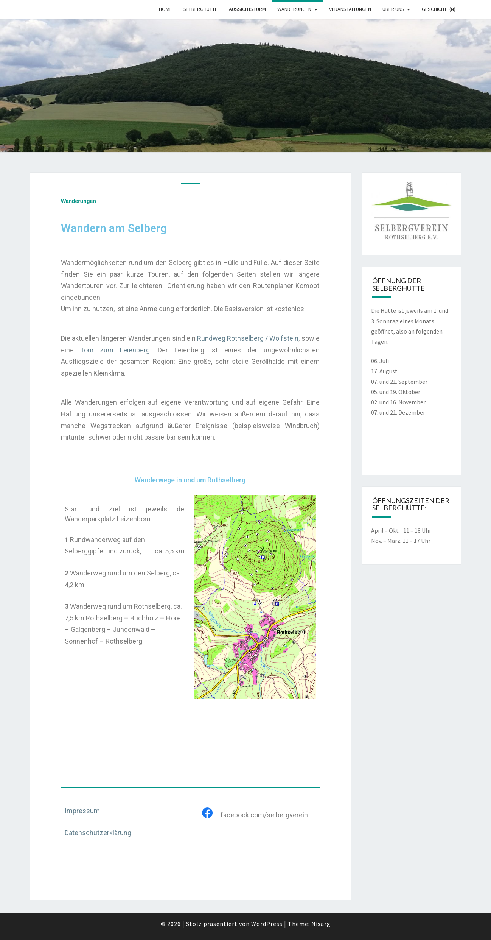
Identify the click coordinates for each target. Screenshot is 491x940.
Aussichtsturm (247, 9)
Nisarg (321, 924)
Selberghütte (200, 9)
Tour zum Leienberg (115, 350)
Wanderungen (294, 9)
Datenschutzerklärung (98, 833)
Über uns (393, 9)
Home (165, 9)
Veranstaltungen (350, 9)
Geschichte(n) (438, 9)
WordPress (267, 924)
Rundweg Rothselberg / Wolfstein (247, 338)
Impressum (82, 811)
